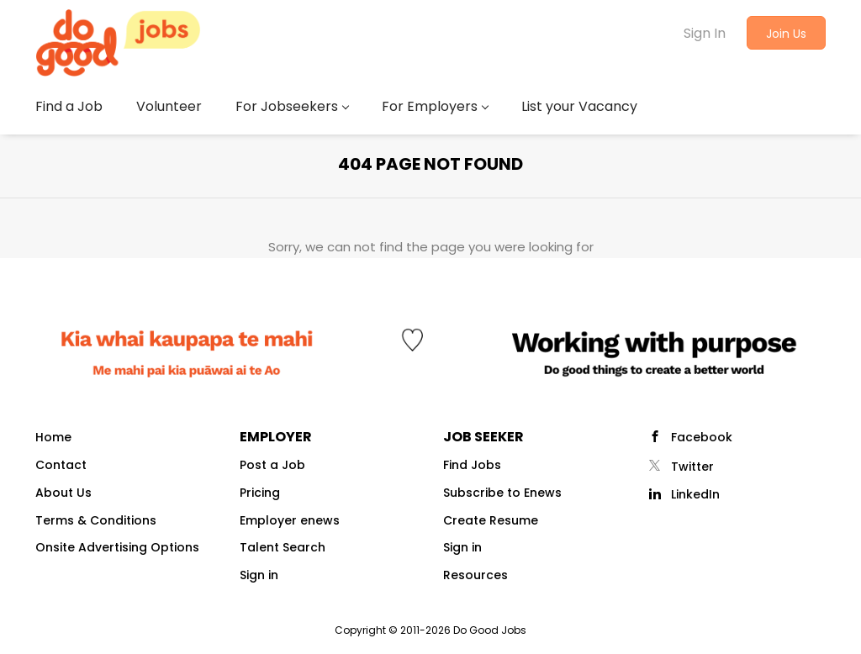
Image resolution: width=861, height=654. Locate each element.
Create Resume (490, 520)
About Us (63, 492)
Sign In (705, 33)
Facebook (701, 437)
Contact (61, 464)
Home (53, 437)
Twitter (692, 466)
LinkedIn (695, 494)
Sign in (259, 575)
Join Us (786, 33)
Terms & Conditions (95, 520)
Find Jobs (472, 464)
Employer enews (290, 520)
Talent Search (282, 547)
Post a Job (272, 464)
